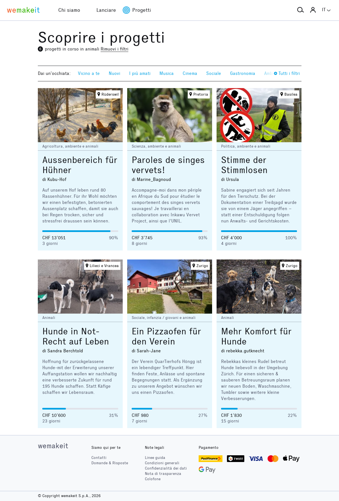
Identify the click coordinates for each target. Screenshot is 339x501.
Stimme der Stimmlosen (244, 165)
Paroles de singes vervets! (168, 165)
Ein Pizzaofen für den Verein (166, 336)
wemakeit (53, 445)
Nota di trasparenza (163, 473)
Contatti (98, 457)
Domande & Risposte (109, 463)
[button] (301, 10)
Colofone (153, 479)
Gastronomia (242, 73)
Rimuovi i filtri (114, 49)
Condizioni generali (162, 463)
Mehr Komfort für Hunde (256, 336)
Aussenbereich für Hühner (79, 165)
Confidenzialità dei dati (166, 468)
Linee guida (155, 457)
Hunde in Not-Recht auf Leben (75, 336)
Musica (166, 73)
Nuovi (114, 73)
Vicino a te (89, 73)
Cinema (190, 73)
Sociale (213, 73)
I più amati (139, 73)
